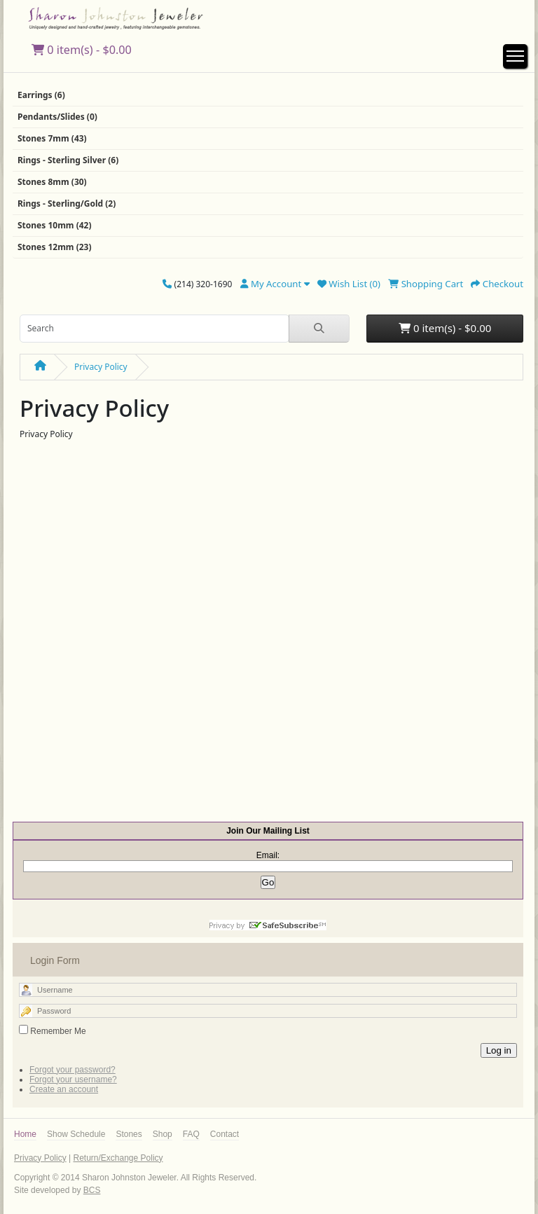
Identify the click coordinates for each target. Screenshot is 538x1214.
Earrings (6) (41, 95)
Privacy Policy (100, 367)
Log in (498, 1050)
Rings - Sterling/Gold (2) (67, 203)
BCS (92, 1190)
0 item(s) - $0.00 (82, 49)
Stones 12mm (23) (55, 247)
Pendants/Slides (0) (57, 117)
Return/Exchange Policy (118, 1158)
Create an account (63, 1089)
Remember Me (57, 1031)
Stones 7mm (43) (52, 138)
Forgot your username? (73, 1079)
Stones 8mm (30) (52, 182)
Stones (129, 1134)
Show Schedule (76, 1134)
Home (25, 1134)
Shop (162, 1134)
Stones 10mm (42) (55, 225)
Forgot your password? (72, 1070)
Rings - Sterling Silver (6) (68, 160)
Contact (224, 1134)
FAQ (191, 1134)
